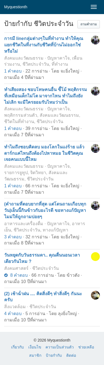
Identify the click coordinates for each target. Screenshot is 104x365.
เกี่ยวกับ (17, 347)
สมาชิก (35, 355)
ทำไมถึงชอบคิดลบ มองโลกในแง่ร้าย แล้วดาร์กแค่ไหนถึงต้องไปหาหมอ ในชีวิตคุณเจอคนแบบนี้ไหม (44, 153)
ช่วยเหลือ (86, 347)
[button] (88, 24)
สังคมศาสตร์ (16, 268)
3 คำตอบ (13, 237)
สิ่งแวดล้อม (15, 306)
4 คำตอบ (13, 313)
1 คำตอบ (13, 71)
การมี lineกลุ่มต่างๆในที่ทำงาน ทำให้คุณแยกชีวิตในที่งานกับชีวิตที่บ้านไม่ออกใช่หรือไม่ (43, 45)
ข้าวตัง (73, 275)
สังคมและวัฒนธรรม (24, 58)
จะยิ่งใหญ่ (69, 71)
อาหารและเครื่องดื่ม (23, 223)
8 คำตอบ (16, 275)
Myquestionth (15, 7)
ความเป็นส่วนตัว (59, 347)
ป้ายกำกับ (54, 355)
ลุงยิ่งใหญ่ (67, 313)
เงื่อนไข (34, 347)
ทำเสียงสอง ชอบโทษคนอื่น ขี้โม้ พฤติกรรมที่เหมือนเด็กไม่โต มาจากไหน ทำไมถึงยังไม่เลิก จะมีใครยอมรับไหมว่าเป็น (45, 96)
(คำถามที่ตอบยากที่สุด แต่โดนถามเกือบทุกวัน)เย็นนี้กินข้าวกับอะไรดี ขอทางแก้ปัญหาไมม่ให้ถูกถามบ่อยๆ (45, 210)
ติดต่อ (71, 355)
